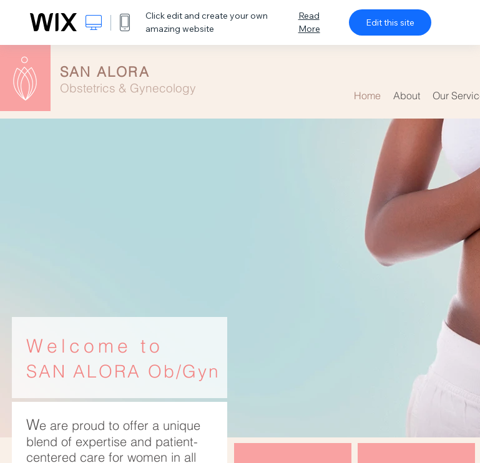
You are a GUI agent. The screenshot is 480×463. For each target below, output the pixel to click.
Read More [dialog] (309, 22)
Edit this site (390, 22)
